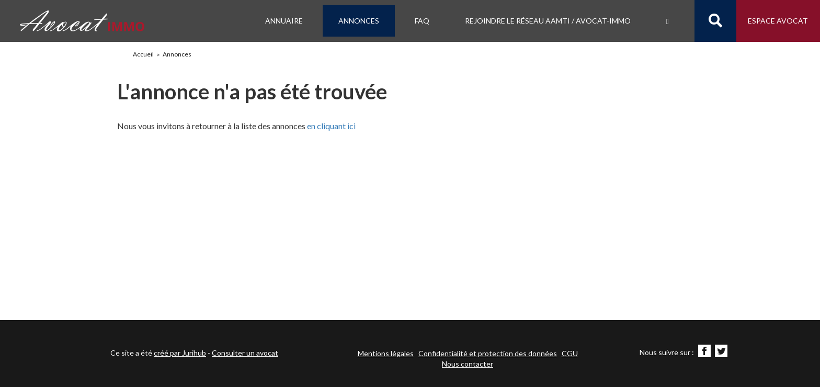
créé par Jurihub (180, 352)
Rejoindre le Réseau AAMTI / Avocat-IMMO (548, 20)
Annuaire (284, 20)
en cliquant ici (331, 126)
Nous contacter (467, 363)
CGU (570, 353)
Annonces (358, 20)
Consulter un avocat (245, 352)
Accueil (143, 54)
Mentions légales (386, 353)
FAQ (422, 20)
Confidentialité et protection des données (487, 353)
